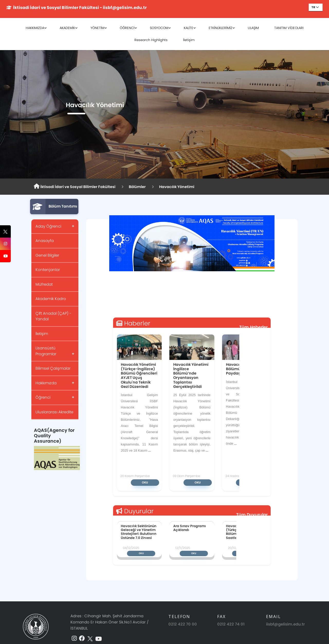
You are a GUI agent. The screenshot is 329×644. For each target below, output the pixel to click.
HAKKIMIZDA (35, 27)
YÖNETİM (97, 27)
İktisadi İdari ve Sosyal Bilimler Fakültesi (74, 186)
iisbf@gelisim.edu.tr (285, 624)
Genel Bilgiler (47, 255)
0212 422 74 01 (230, 624)
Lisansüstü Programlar (45, 351)
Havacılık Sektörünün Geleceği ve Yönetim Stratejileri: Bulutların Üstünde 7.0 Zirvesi (138, 532)
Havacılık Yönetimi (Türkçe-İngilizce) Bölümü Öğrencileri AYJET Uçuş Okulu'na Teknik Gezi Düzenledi (139, 375)
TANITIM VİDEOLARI (289, 27)
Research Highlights (151, 40)
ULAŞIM (253, 27)
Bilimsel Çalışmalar (52, 368)
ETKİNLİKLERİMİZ (220, 27)
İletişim (189, 40)
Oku (145, 482)
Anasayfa (44, 240)
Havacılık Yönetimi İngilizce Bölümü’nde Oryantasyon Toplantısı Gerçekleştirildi (190, 375)
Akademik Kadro (50, 298)
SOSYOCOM (159, 27)
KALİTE (188, 27)
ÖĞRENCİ (127, 27)
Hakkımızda (46, 383)
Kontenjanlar (47, 269)
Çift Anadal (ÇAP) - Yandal (53, 316)
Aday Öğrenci (48, 226)
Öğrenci (42, 397)
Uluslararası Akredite (54, 412)
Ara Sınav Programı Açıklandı (189, 528)
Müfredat (44, 284)
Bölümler (137, 186)
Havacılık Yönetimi (176, 186)
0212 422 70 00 (182, 624)
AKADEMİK (67, 27)
